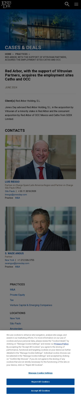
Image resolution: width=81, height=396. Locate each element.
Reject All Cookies (40, 384)
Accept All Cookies (40, 393)
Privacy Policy (61, 346)
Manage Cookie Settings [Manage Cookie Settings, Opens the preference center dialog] (40, 375)
